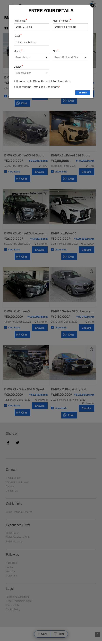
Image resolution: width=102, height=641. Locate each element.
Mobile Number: (61, 20)
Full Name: (20, 20)
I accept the (37, 87)
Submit (83, 92)
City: (55, 51)
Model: (17, 51)
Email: (17, 36)
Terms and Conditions (45, 87)
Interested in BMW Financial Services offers (42, 81)
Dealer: (18, 66)
